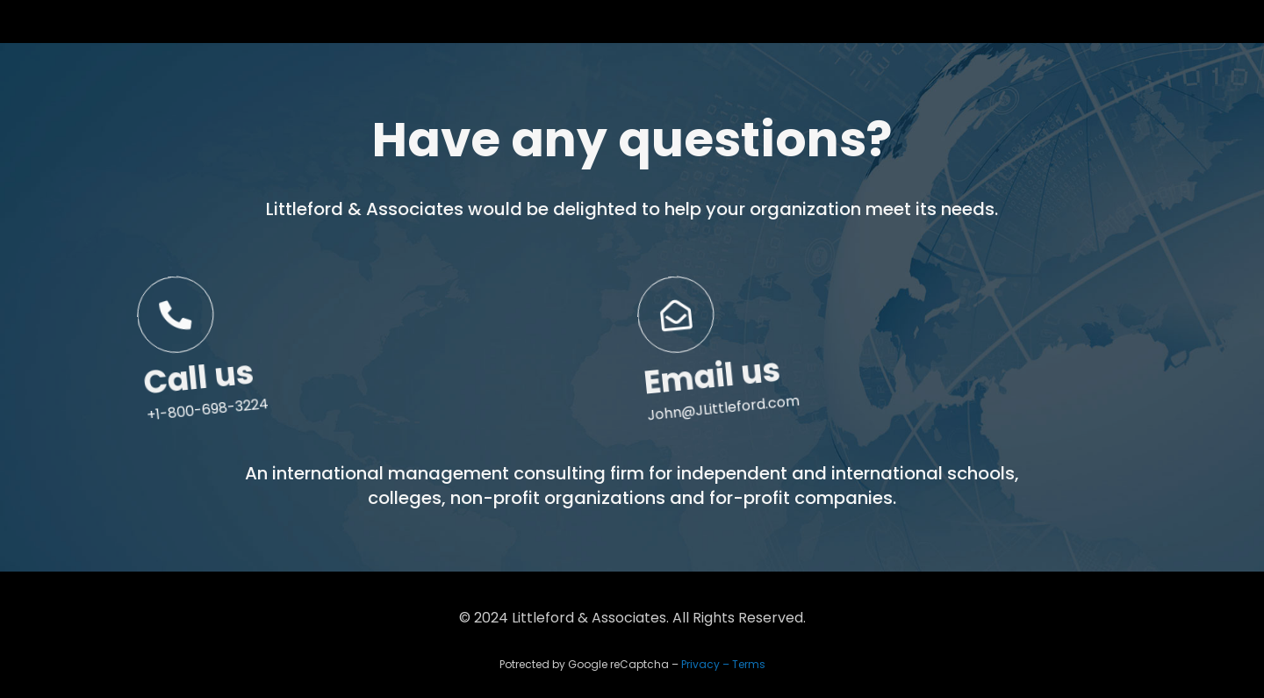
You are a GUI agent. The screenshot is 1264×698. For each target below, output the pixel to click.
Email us (722, 403)
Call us (208, 407)
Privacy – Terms (723, 664)
